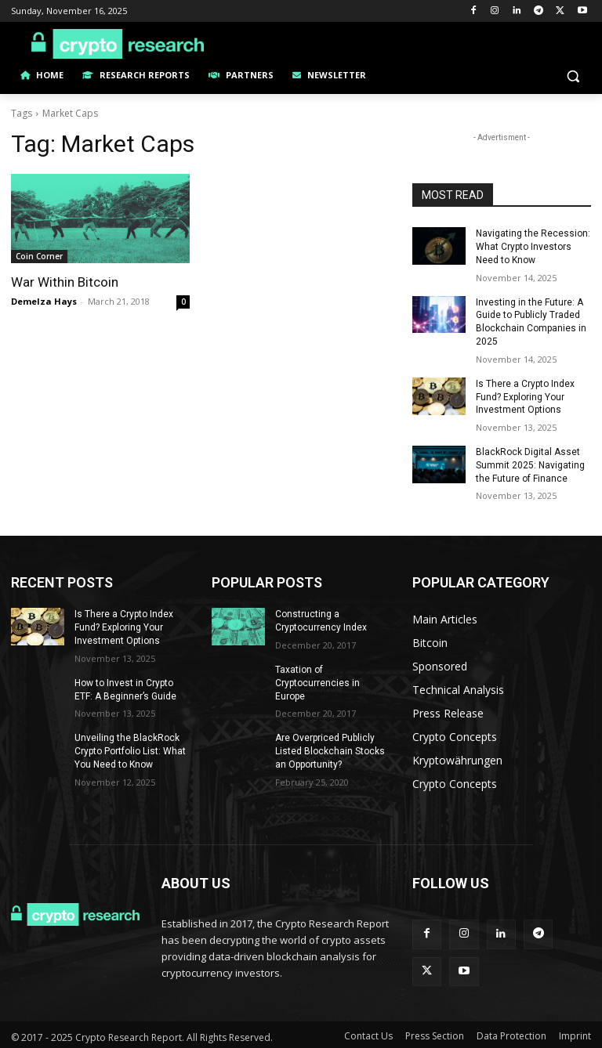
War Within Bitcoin (64, 282)
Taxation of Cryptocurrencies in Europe (317, 683)
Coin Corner (39, 256)
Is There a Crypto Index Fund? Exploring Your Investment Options (525, 397)
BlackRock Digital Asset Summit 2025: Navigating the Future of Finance (530, 465)
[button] (572, 75)
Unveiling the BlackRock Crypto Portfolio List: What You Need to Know (130, 751)
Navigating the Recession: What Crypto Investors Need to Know (533, 247)
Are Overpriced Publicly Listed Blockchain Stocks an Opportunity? (330, 751)
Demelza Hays (44, 301)
